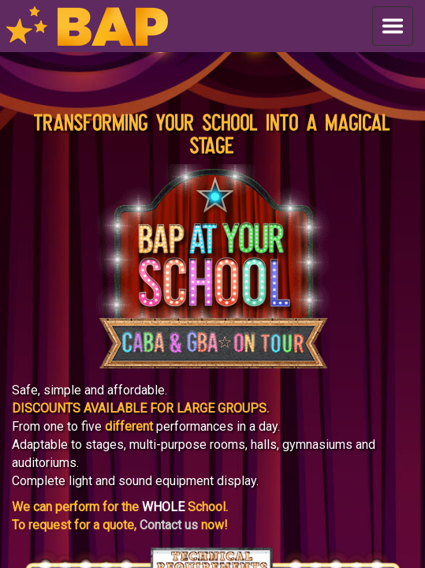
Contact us (169, 525)
